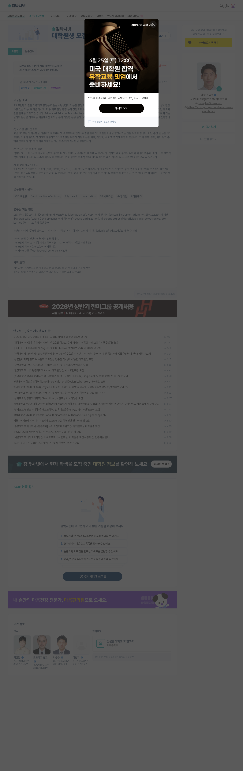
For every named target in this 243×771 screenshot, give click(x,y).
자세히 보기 (121, 108)
